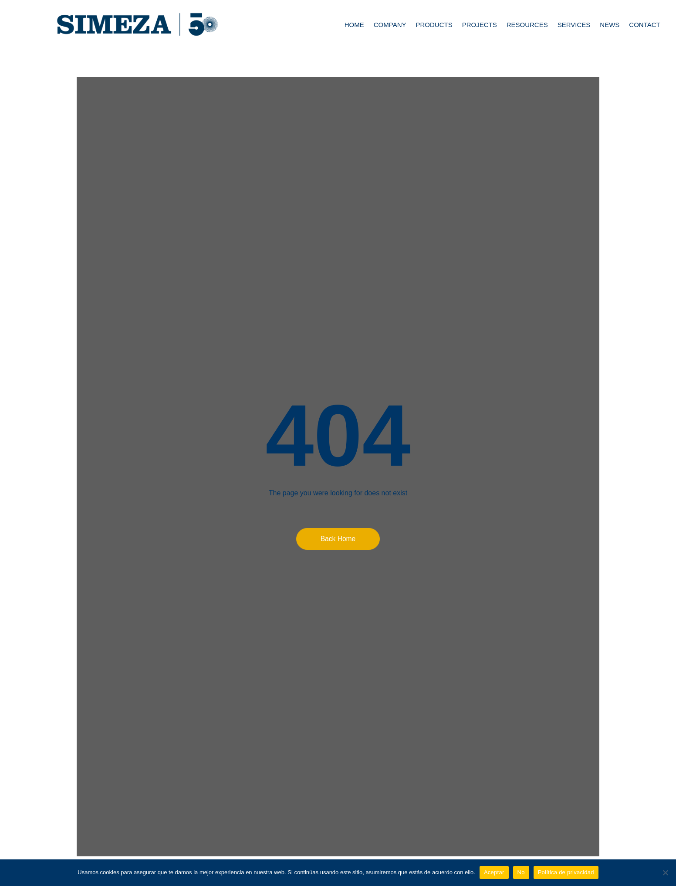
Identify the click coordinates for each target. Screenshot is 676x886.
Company (390, 24)
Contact (644, 24)
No (521, 872)
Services (574, 24)
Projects (479, 24)
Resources (527, 24)
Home (354, 24)
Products (434, 24)
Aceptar (494, 872)
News (609, 24)
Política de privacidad (566, 872)
